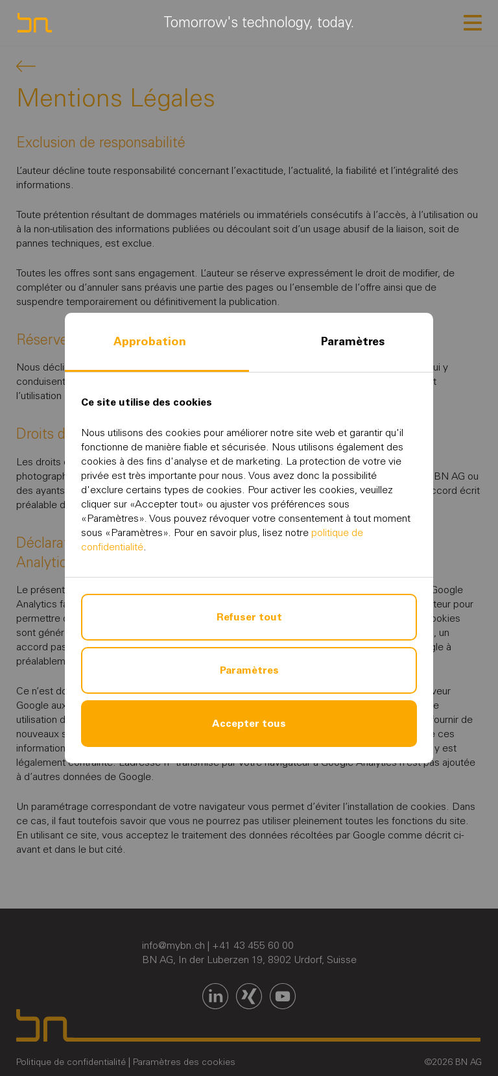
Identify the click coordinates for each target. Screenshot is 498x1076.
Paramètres (353, 341)
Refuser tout (249, 617)
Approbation (149, 341)
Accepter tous (249, 723)
